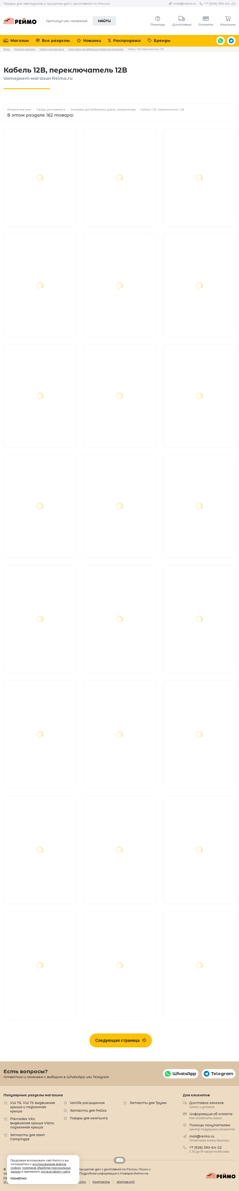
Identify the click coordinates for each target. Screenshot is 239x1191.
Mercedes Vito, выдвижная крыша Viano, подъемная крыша (32, 1123)
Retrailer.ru (119, 1160)
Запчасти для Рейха (88, 1110)
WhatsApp (220, 41)
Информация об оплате (211, 1116)
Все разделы (53, 40)
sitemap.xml (126, 1182)
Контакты (101, 1182)
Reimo (20, 21)
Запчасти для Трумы (148, 1103)
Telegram (231, 41)
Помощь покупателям (212, 1127)
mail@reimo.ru (184, 3)
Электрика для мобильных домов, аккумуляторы (103, 109)
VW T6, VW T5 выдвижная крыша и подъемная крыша (32, 1107)
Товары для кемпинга (50, 109)
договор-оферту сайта (55, 1171)
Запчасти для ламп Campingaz (27, 1137)
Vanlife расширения (87, 1103)
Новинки (89, 40)
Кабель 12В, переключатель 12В (162, 109)
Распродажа (124, 40)
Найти (104, 21)
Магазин (16, 40)
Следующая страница (120, 1040)
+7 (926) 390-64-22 (219, 3)
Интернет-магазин (19, 109)
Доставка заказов (206, 1104)
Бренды (159, 40)
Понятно (19, 1178)
